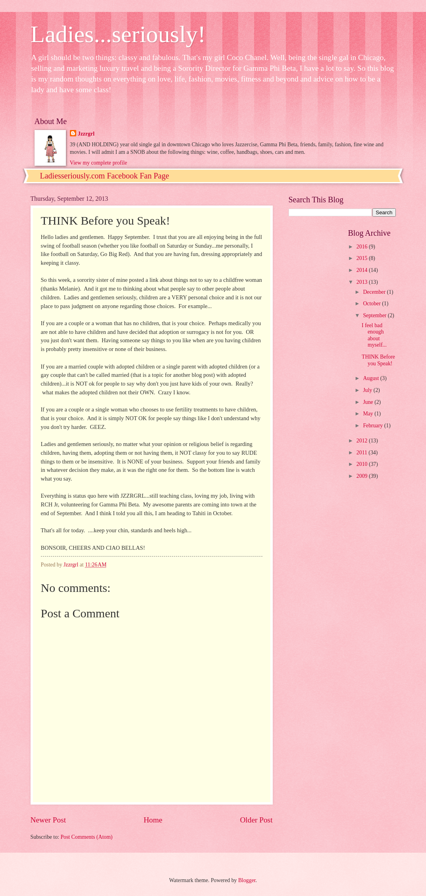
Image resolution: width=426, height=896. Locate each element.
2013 (363, 282)
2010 (363, 464)
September (375, 315)
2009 (363, 476)
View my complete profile (98, 163)
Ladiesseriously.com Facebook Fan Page (104, 175)
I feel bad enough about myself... (374, 335)
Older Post (256, 820)
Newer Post (48, 820)
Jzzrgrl (86, 134)
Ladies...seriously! (118, 34)
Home (153, 820)
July (368, 390)
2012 (363, 441)
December (375, 292)
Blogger (247, 880)
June (368, 402)
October (372, 303)
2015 (363, 258)
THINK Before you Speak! (378, 360)
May (368, 414)
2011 (363, 453)
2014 (363, 270)
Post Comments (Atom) (86, 837)
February (373, 426)
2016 (363, 247)
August (371, 378)
